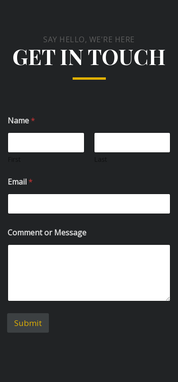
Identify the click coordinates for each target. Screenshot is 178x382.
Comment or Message (47, 232)
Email (20, 181)
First (14, 159)
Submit (28, 322)
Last (100, 159)
